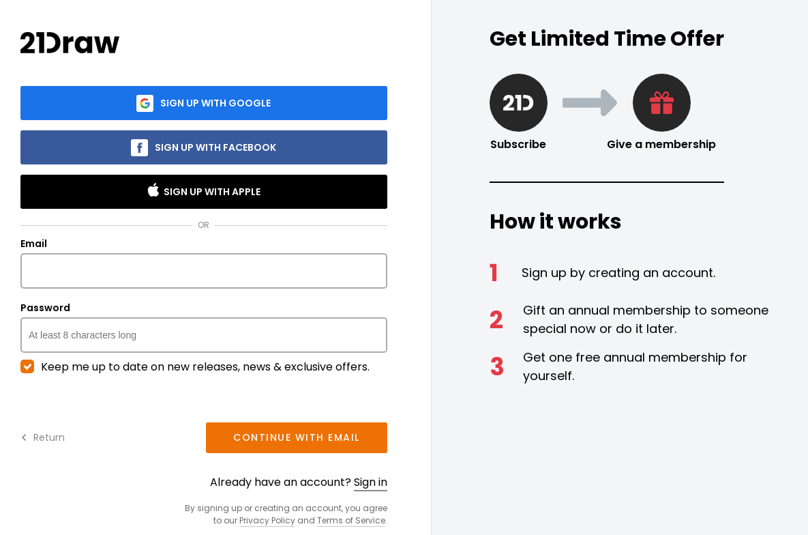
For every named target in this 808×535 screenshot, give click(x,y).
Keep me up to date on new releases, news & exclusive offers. (195, 367)
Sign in (370, 482)
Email (203, 263)
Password (203, 327)
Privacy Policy (267, 520)
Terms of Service (351, 520)
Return (42, 437)
